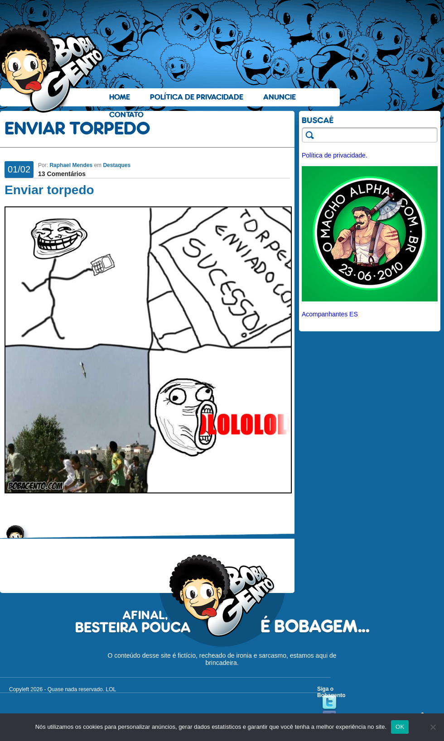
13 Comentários (62, 173)
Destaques (116, 165)
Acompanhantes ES (330, 314)
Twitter (329, 702)
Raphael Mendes (70, 165)
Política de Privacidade (196, 97)
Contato (126, 115)
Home (119, 97)
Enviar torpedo (49, 190)
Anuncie (279, 97)
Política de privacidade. (334, 155)
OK (400, 726)
